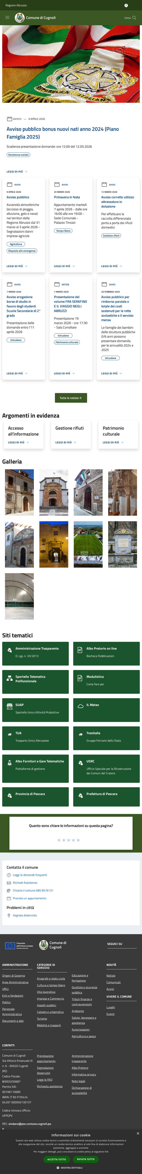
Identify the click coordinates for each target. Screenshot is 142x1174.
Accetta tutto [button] (57, 1159)
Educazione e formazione (80, 978)
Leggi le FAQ (45, 1079)
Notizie (61, 284)
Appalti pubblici (46, 1005)
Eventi (110, 1014)
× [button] (137, 1133)
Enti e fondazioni (12, 995)
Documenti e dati (13, 1021)
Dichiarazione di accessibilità (82, 1090)
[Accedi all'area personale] (126, 5)
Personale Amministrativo (12, 1011)
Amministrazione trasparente (82, 1058)
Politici (6, 1002)
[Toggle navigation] (7, 17)
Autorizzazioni (81, 1029)
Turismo (42, 1018)
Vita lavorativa (46, 992)
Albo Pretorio (80, 1067)
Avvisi (17, 119)
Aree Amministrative (15, 982)
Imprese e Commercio (50, 998)
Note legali (78, 1081)
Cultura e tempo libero (51, 985)
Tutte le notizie (71, 398)
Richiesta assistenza (49, 1086)
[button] (71, 1168)
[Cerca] (134, 18)
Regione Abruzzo (16, 5)
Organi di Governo (13, 975)
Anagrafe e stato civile (51, 978)
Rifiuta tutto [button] (86, 1159)
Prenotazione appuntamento (46, 1058)
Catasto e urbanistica (50, 1012)
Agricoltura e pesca (84, 1036)
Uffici (5, 989)
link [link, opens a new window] (107, 1151)
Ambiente (78, 1011)
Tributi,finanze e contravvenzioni (82, 1001)
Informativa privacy (84, 1074)
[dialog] (71, 1152)
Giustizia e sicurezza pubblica (84, 990)
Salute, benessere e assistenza (84, 1020)
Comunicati (113, 982)
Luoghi (110, 1007)
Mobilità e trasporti (49, 1025)
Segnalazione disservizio (45, 1070)
